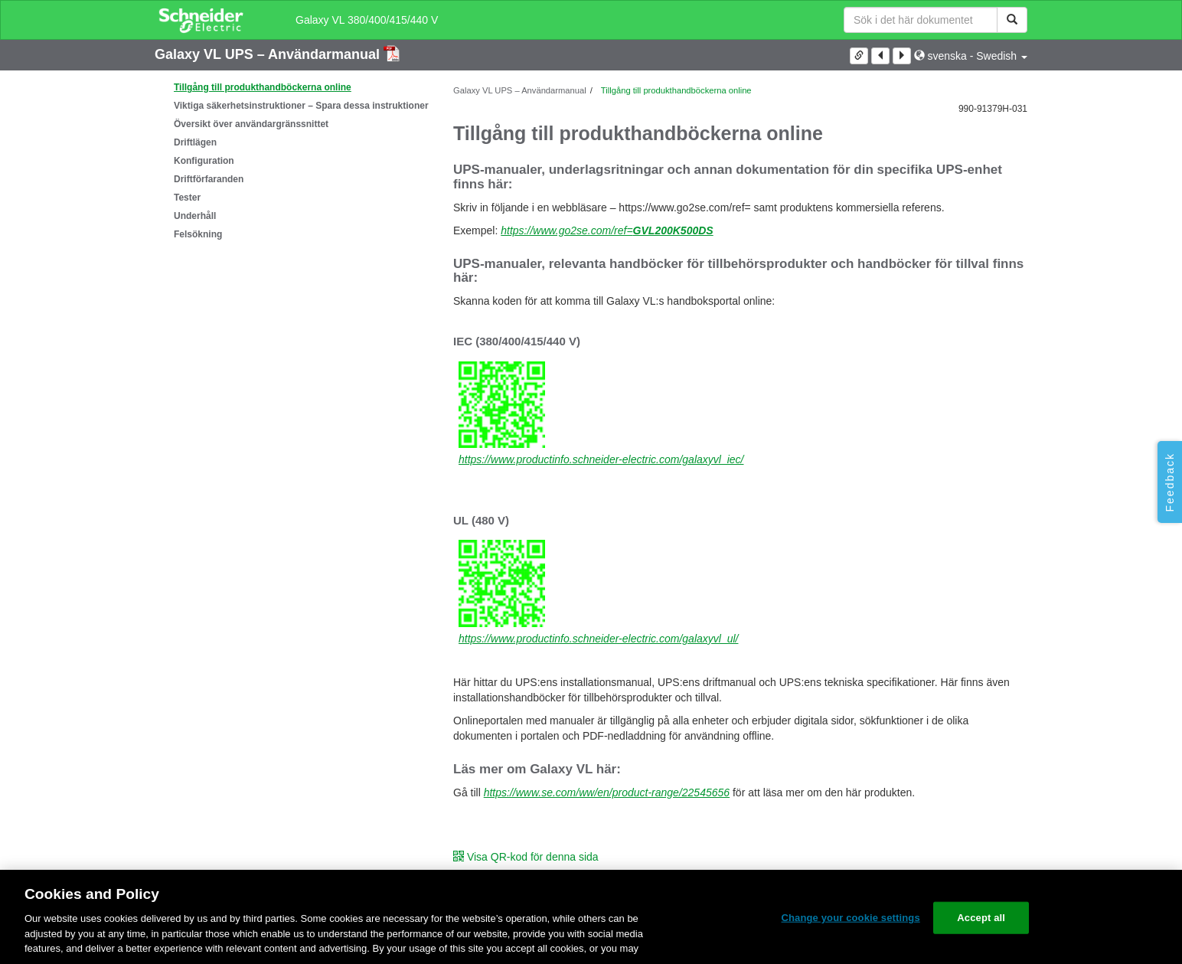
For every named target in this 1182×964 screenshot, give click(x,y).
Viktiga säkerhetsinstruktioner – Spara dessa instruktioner (301, 105)
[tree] (292, 160)
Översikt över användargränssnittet (251, 124)
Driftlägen (195, 142)
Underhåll (195, 216)
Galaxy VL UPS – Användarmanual (269, 54)
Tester (187, 197)
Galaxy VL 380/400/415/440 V (367, 20)
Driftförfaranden (208, 179)
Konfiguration (204, 160)
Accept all (981, 917)
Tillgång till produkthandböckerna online (262, 87)
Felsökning (198, 234)
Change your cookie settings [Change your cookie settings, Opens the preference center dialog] (851, 917)
